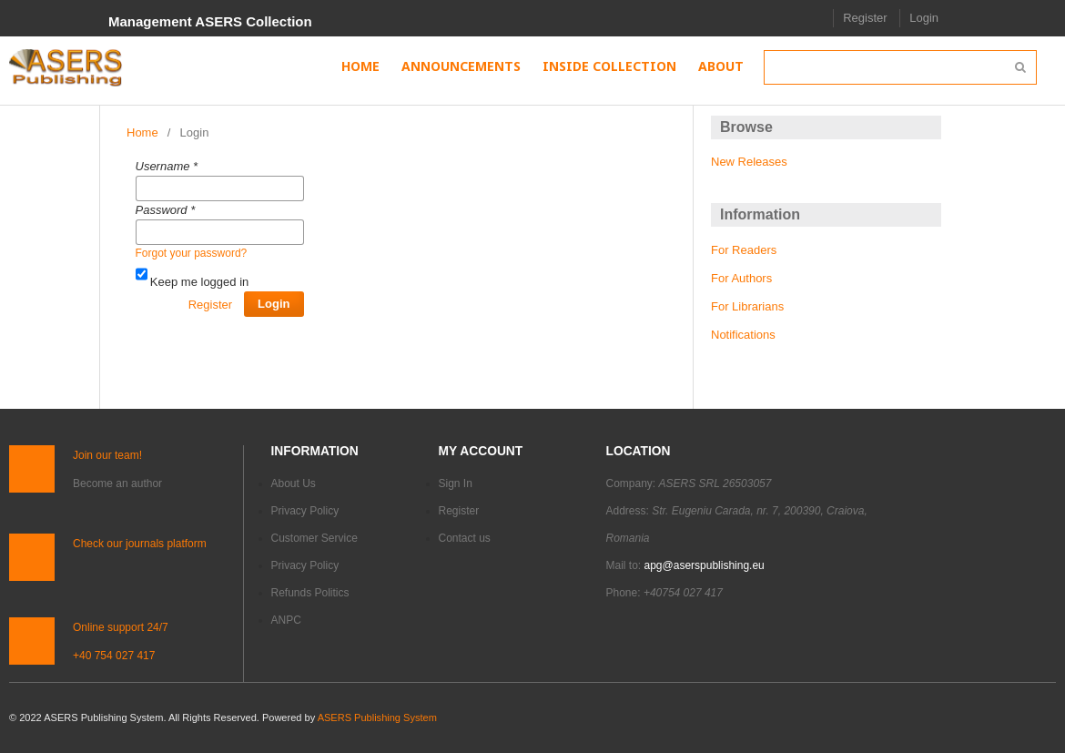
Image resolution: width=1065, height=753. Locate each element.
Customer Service (314, 538)
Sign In (455, 483)
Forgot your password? (192, 253)
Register (865, 18)
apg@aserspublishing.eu (704, 565)
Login (923, 18)
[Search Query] (900, 67)
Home (142, 132)
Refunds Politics (310, 592)
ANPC (286, 620)
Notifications (743, 334)
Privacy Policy (305, 510)
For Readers (743, 250)
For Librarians (747, 306)
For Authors (741, 278)
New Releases (749, 161)
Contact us (465, 538)
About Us (293, 483)
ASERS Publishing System (377, 717)
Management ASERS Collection (210, 21)
